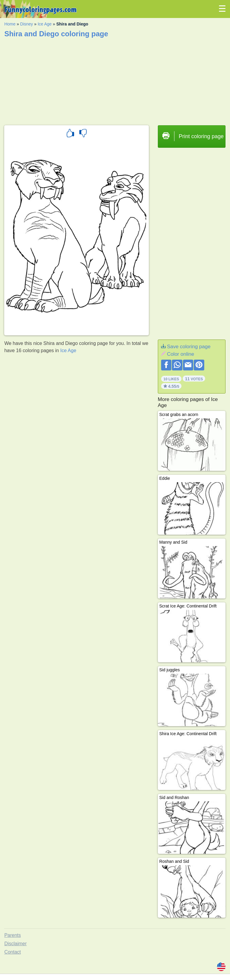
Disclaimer (15, 943)
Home (9, 24)
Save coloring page (189, 346)
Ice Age (45, 24)
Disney (26, 24)
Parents (12, 935)
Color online (180, 354)
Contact (12, 952)
